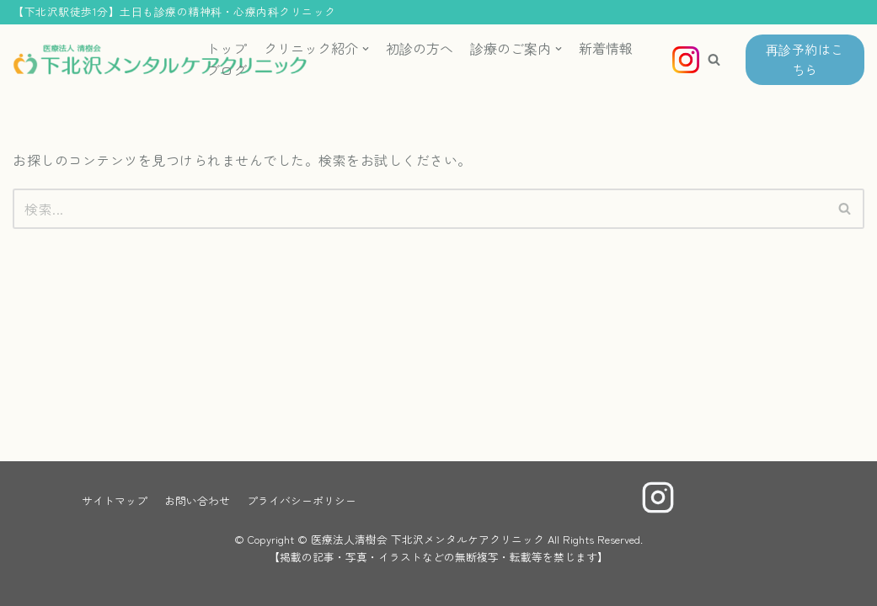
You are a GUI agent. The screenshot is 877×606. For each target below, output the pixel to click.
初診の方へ (419, 48)
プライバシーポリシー (301, 500)
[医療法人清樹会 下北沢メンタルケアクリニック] (97, 60)
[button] (714, 59)
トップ (226, 48)
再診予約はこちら (805, 59)
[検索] (419, 209)
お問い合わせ (197, 500)
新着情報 (606, 48)
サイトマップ (114, 500)
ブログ (226, 70)
